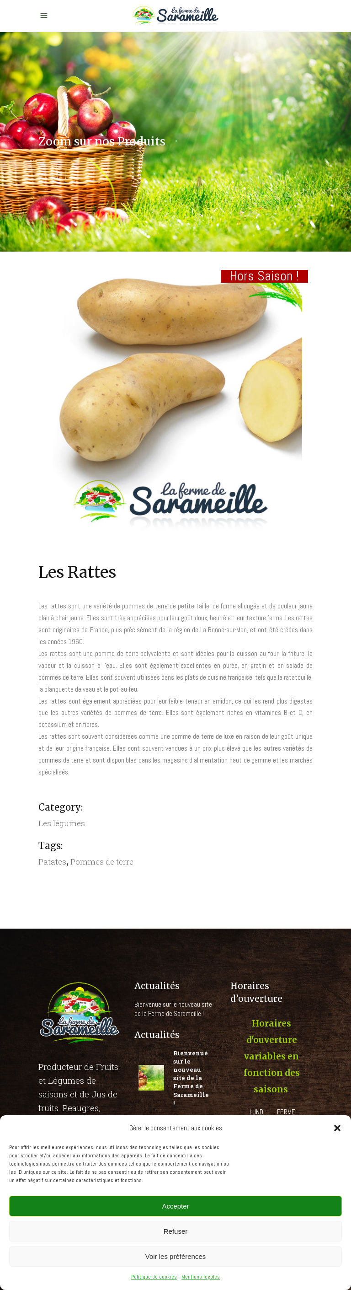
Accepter (175, 1206)
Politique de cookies (154, 1276)
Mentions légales (200, 1276)
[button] (337, 1128)
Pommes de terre (101, 861)
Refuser (176, 1231)
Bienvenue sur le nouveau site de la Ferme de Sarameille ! (173, 1009)
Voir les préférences (175, 1256)
